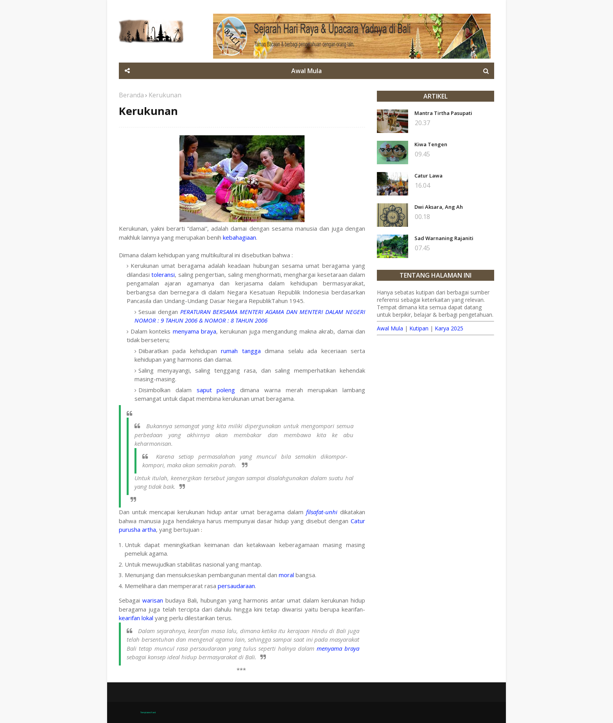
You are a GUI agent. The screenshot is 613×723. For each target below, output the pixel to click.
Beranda (131, 95)
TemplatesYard (148, 712)
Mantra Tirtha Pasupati (443, 113)
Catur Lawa (428, 175)
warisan (152, 600)
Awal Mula (390, 328)
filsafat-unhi (321, 512)
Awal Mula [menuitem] (306, 70)
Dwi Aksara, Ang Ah (438, 206)
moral (286, 575)
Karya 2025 (449, 328)
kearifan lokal (136, 618)
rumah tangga (240, 351)
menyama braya (194, 331)
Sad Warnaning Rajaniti (443, 238)
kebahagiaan (239, 237)
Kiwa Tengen (430, 144)
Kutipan (418, 328)
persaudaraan (236, 586)
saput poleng (216, 390)
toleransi (163, 274)
